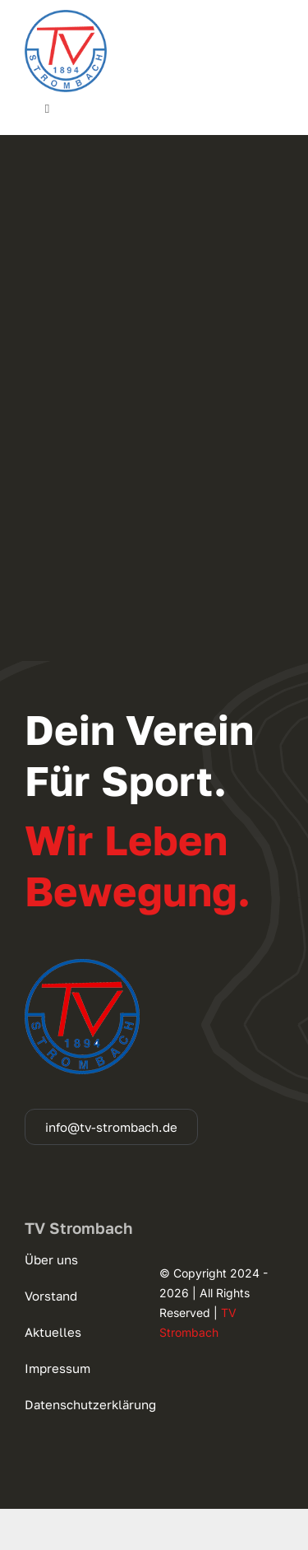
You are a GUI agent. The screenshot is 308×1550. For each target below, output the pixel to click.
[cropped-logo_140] (66, 16)
